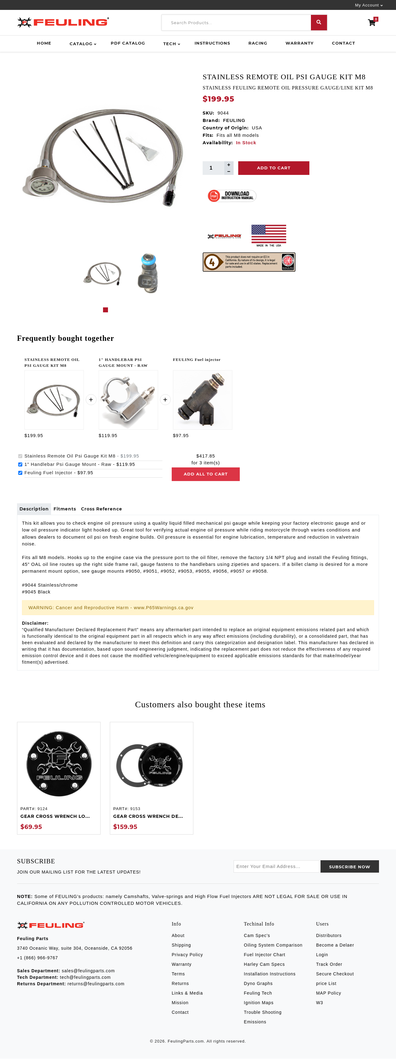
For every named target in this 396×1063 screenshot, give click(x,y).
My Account (367, 5)
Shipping (181, 949)
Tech (169, 43)
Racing (257, 43)
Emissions (255, 1026)
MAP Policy (328, 997)
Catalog (81, 43)
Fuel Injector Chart (264, 959)
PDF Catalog (128, 43)
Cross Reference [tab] (117, 511)
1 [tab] (105, 309)
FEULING (234, 120)
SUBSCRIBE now (349, 871)
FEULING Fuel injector (197, 359)
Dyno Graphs (258, 988)
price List (326, 988)
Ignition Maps (258, 1007)
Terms (178, 978)
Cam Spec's (257, 940)
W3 (319, 1007)
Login (322, 959)
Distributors (329, 940)
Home (44, 43)
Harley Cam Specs (264, 968)
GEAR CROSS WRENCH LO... (55, 820)
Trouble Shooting (263, 1016)
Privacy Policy (187, 959)
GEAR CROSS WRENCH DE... (148, 820)
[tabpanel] (103, 273)
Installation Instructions (269, 978)
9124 (42, 813)
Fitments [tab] (74, 511)
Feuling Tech (258, 997)
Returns (180, 988)
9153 (135, 813)
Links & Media (187, 997)
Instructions (212, 43)
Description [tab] (37, 511)
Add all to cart (206, 473)
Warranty (300, 43)
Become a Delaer (335, 949)
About (178, 940)
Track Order (329, 968)
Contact (343, 43)
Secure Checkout (335, 978)
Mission (180, 1007)
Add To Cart (274, 167)
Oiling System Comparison (273, 949)
